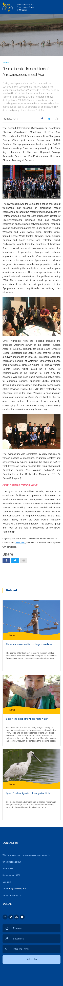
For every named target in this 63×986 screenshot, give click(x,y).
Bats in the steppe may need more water (27, 718)
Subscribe (31, 959)
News (6, 62)
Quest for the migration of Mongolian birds (28, 793)
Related (11, 590)
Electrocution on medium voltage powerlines (29, 644)
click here (20, 543)
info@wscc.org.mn (17, 889)
